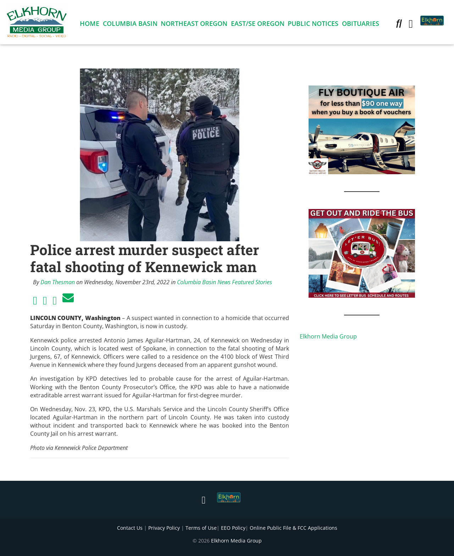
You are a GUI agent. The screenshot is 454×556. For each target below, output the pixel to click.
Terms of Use (201, 527)
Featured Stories (252, 282)
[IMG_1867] (362, 253)
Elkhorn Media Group (328, 336)
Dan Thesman (57, 282)
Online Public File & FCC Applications (293, 527)
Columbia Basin (130, 25)
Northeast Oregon (194, 25)
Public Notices (313, 25)
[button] (398, 25)
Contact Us (130, 527)
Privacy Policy (164, 527)
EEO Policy (233, 527)
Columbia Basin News (204, 282)
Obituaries (360, 25)
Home (89, 25)
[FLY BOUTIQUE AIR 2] (362, 129)
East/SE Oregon (257, 25)
